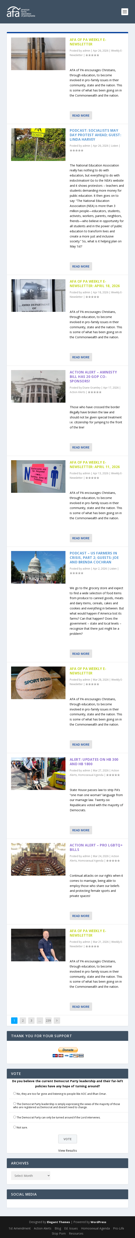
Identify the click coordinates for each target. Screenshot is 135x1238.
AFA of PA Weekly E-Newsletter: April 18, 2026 (95, 283)
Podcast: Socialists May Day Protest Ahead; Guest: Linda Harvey (95, 135)
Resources (76, 1233)
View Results (67, 1150)
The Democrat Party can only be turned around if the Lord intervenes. (58, 1117)
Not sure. (22, 1127)
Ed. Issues (71, 1228)
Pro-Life (118, 1228)
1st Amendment (20, 1228)
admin (86, 50)
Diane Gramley (91, 387)
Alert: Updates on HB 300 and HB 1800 (94, 761)
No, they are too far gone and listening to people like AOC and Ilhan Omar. (62, 1094)
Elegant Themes (58, 1222)
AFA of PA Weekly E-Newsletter (88, 41)
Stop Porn (59, 1233)
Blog (58, 1228)
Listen (114, 146)
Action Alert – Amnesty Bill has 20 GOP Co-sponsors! (93, 376)
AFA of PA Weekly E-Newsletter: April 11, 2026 (95, 464)
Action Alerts (77, 392)
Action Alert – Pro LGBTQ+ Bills (96, 847)
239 (48, 1020)
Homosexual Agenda (90, 775)
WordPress (98, 1222)
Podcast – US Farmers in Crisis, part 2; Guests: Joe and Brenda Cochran (94, 557)
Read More (81, 115)
